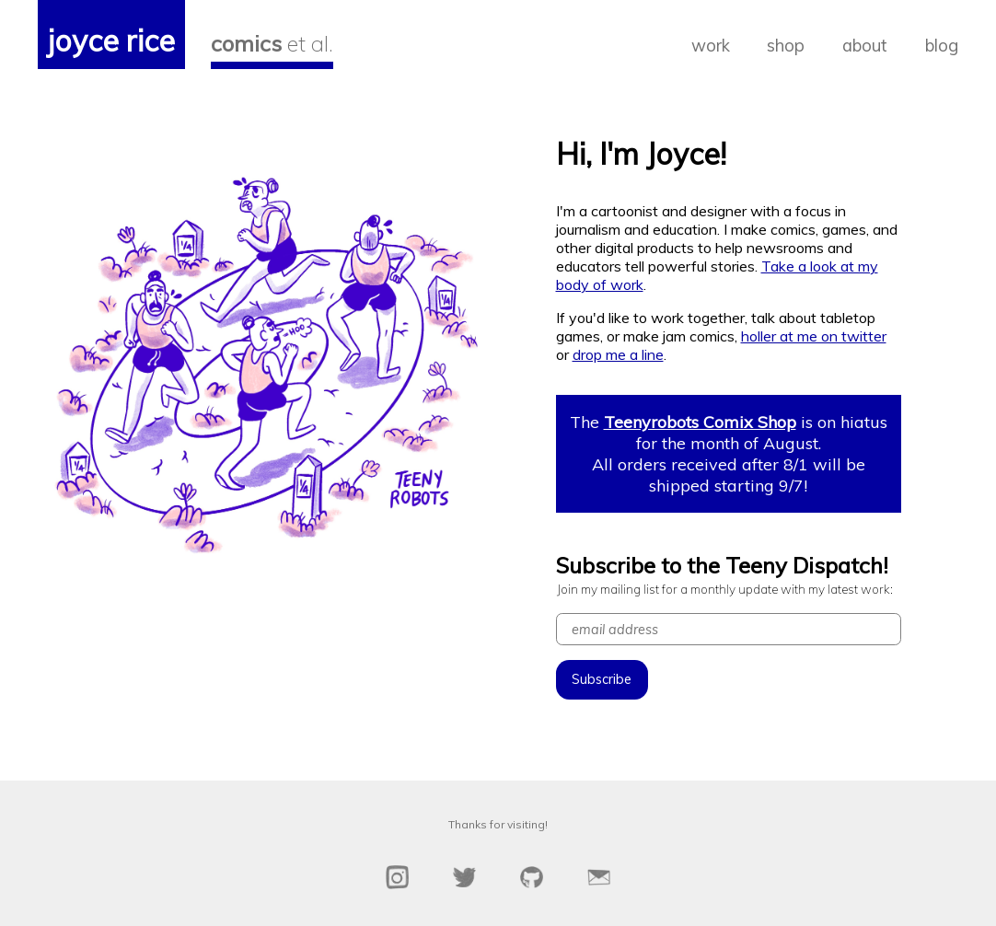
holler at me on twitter (813, 336)
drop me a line (618, 354)
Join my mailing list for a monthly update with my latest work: (725, 588)
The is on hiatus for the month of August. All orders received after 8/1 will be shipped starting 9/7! (728, 453)
